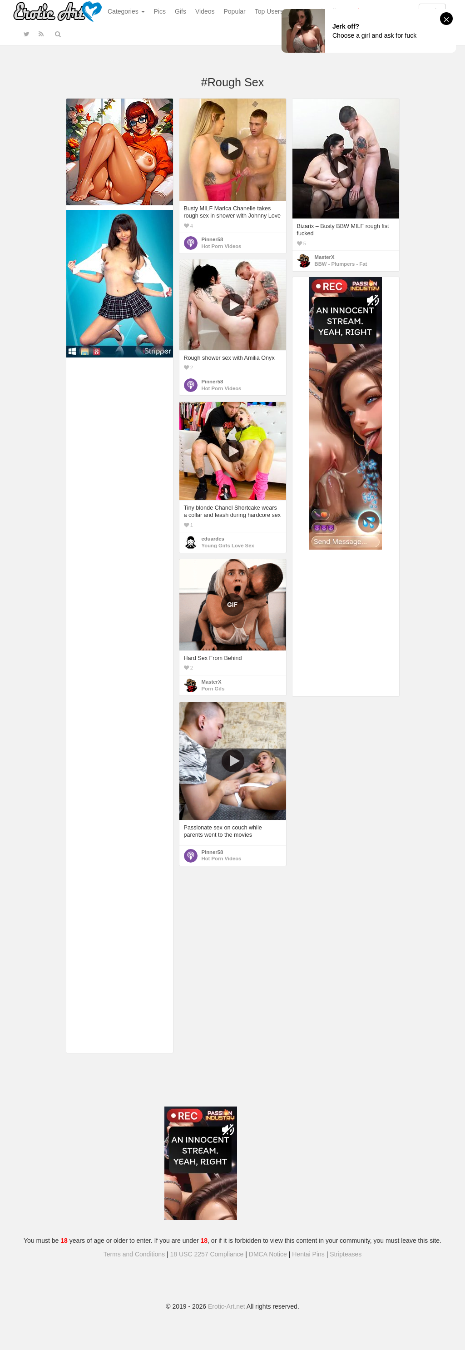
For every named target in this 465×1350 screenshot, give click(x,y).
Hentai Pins (308, 1254)
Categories (126, 11)
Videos (205, 11)
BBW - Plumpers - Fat (341, 264)
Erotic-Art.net (226, 1306)
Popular (235, 11)
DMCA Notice (268, 1254)
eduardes (213, 538)
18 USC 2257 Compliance (207, 1254)
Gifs (180, 11)
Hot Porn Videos (222, 246)
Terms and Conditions (134, 1254)
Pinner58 (212, 239)
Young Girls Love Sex (228, 545)
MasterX (325, 257)
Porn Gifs (213, 688)
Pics (160, 11)
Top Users (269, 11)
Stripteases (345, 1254)
